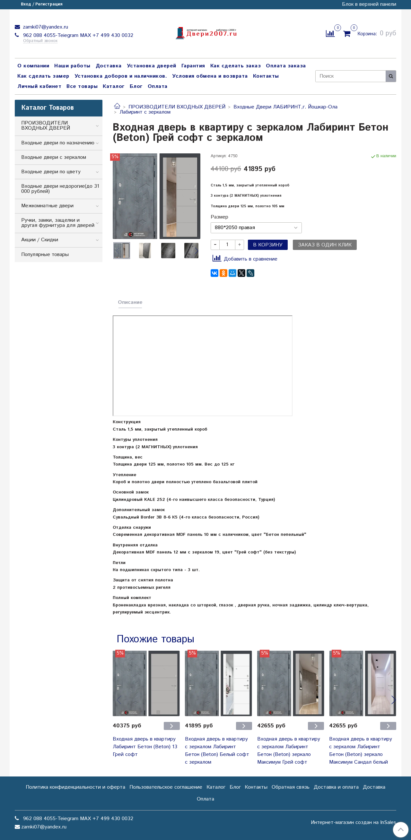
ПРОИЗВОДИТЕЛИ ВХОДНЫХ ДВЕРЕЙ (176, 107)
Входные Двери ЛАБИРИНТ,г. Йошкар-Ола (285, 107)
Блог (136, 86)
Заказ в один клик (325, 245)
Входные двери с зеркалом (53, 157)
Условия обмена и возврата (210, 76)
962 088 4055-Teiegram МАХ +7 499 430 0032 (77, 35)
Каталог (114, 86)
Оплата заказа (286, 66)
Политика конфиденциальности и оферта (75, 787)
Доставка (109, 66)
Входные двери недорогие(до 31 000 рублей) (60, 189)
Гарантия (193, 66)
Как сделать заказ (235, 66)
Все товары (82, 86)
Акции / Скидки (39, 240)
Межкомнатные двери (47, 206)
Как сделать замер (43, 76)
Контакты (266, 76)
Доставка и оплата (336, 787)
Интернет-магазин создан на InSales (353, 822)
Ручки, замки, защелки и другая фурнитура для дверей (57, 223)
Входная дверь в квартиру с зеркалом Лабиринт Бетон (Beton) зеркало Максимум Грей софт (288, 750)
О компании (33, 66)
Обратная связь (291, 787)
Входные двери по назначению (57, 143)
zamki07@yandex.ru (44, 27)
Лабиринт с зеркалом (145, 112)
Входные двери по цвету (51, 172)
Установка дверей (151, 66)
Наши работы (72, 66)
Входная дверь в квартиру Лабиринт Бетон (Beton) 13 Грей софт (145, 746)
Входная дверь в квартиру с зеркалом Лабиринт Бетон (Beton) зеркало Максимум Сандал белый (360, 750)
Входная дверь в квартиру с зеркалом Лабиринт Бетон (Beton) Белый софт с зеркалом (217, 750)
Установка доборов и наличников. (120, 76)
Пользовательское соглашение (165, 787)
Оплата (158, 86)
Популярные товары (45, 254)
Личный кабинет (39, 86)
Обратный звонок (40, 41)
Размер (219, 217)
